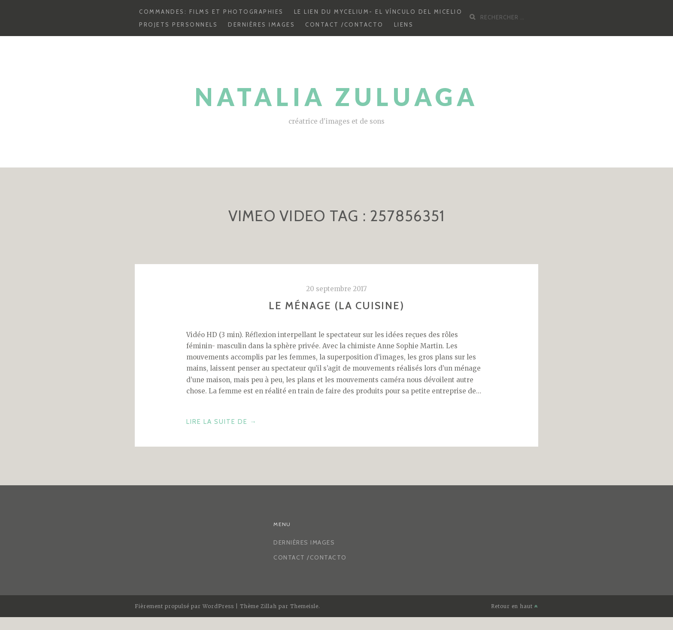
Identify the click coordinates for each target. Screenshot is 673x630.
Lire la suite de (221, 421)
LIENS (404, 24)
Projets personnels (178, 24)
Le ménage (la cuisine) (336, 305)
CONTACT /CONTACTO (344, 24)
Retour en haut (514, 606)
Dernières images (261, 24)
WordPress (218, 606)
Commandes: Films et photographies (211, 11)
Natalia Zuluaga (337, 96)
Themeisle (304, 606)
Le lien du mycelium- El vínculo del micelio (378, 11)
